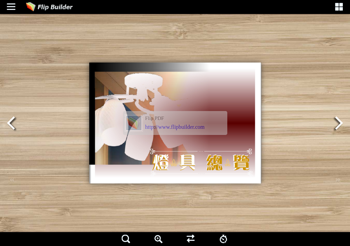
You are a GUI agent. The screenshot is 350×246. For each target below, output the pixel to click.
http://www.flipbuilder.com (175, 127)
